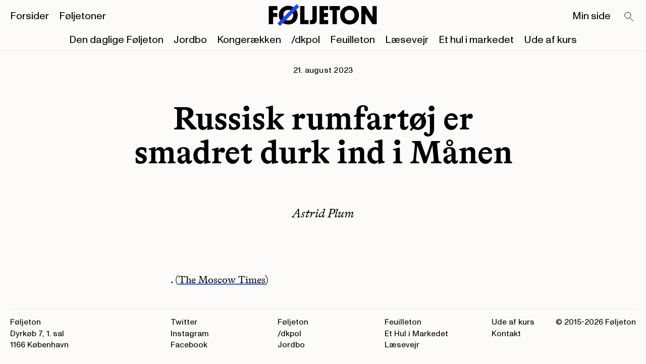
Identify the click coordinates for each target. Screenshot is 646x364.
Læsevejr (406, 40)
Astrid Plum (323, 213)
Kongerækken (249, 40)
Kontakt (506, 333)
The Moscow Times (222, 280)
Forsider (29, 16)
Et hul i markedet (476, 40)
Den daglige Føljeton (116, 40)
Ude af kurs (550, 40)
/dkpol (305, 40)
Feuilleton (352, 40)
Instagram (190, 333)
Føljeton (293, 322)
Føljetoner (82, 16)
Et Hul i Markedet (416, 333)
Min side (591, 16)
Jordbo (190, 40)
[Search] (629, 17)
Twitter (184, 322)
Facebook (189, 344)
